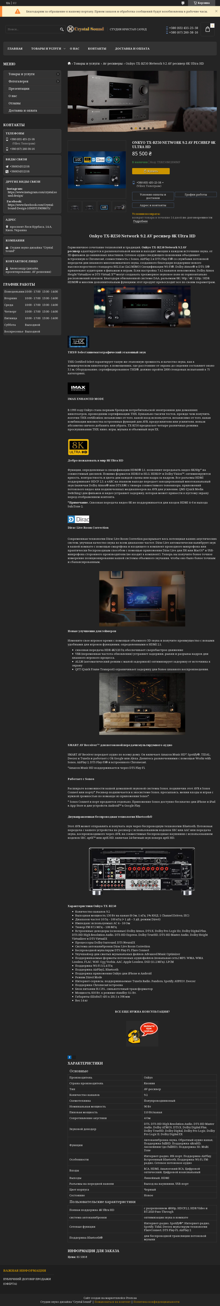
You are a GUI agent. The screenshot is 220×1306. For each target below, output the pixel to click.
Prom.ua (131, 1298)
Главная (15, 48)
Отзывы (15, 103)
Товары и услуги (46, 48)
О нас (74, 48)
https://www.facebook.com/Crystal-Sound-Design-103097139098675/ (31, 206)
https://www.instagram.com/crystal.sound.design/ (32, 193)
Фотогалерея (18, 81)
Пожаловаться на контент (113, 1302)
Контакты (97, 48)
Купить (153, 171)
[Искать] (62, 29)
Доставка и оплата (132, 48)
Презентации (19, 89)
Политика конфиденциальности (156, 1302)
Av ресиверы (113, 63)
